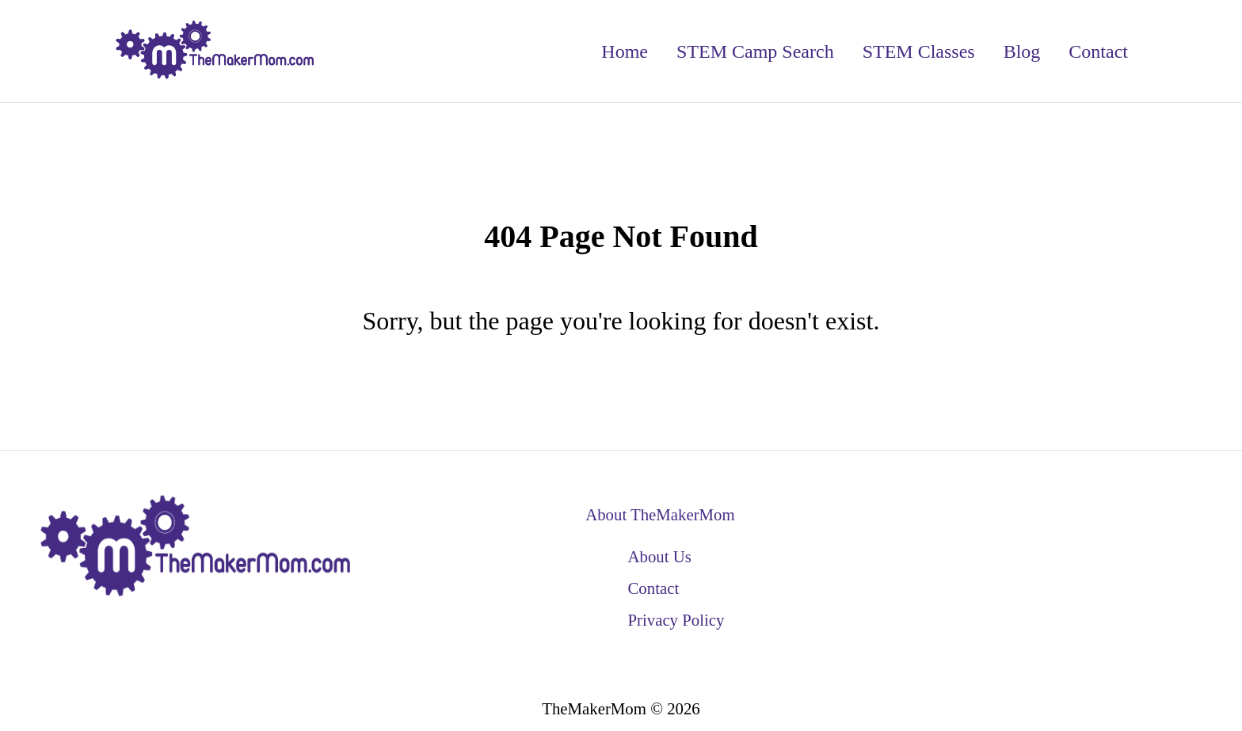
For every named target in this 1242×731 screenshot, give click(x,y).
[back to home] (215, 51)
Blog (1022, 51)
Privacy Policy (675, 620)
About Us (659, 556)
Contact (1098, 51)
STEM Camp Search (755, 51)
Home (624, 51)
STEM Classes (919, 51)
